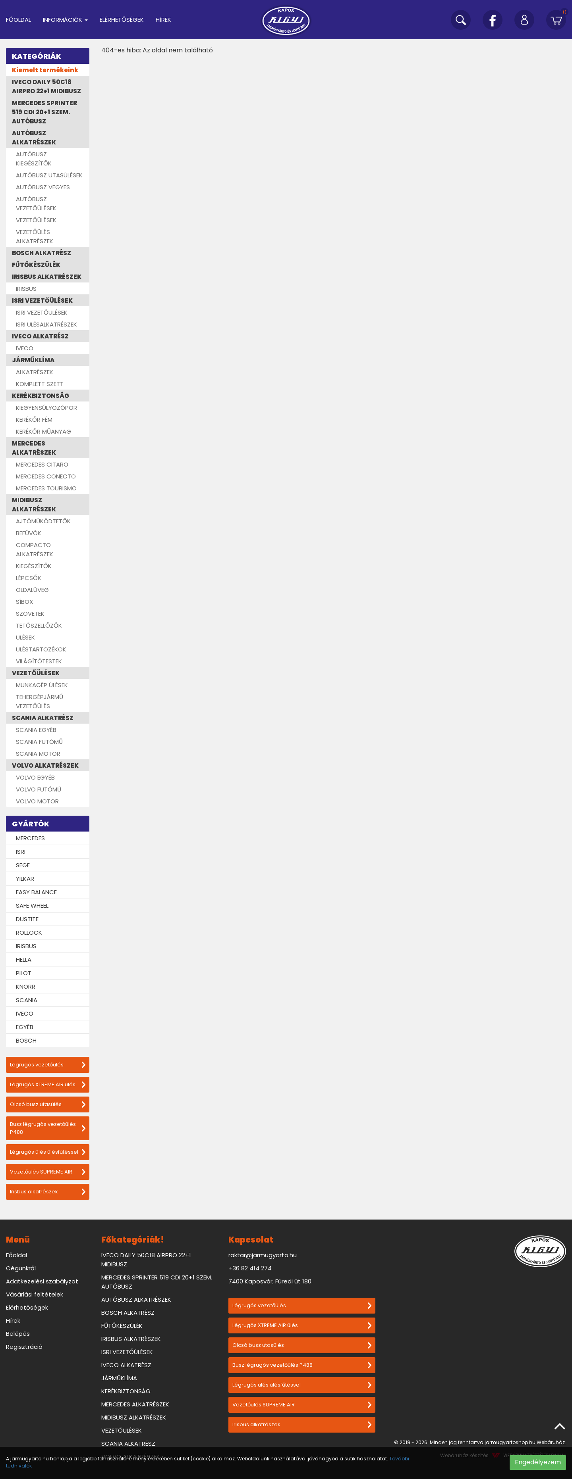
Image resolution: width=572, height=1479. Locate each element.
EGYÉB (24, 1027)
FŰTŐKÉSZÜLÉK (36, 265)
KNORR (25, 986)
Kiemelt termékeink (45, 70)
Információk (65, 19)
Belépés (18, 1333)
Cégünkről (21, 1268)
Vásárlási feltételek (34, 1294)
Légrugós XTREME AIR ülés (47, 1084)
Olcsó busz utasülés (47, 1104)
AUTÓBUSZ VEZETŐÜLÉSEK (36, 203)
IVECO (24, 348)
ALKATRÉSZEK (34, 372)
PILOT (23, 973)
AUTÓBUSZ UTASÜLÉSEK (49, 175)
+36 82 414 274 (250, 1268)
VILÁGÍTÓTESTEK (39, 661)
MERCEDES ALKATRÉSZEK (34, 448)
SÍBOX (24, 601)
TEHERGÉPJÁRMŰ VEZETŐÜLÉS (39, 701)
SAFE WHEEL (32, 905)
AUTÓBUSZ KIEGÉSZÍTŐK (34, 158)
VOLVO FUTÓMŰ (38, 789)
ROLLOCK (29, 932)
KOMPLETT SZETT (40, 384)
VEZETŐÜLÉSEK (36, 220)
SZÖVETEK (30, 613)
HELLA (23, 959)
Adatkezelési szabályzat (42, 1281)
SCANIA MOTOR (38, 753)
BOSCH (26, 1040)
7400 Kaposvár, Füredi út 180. (270, 1281)
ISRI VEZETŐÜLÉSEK (42, 300)
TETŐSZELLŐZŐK (39, 625)
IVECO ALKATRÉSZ (40, 336)
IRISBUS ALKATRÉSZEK (46, 277)
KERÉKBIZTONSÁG (40, 396)
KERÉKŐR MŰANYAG (43, 431)
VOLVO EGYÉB (35, 777)
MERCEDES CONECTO (46, 476)
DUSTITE (27, 919)
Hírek (163, 19)
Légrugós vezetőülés (47, 1064)
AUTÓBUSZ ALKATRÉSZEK (34, 137)
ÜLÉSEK (25, 637)
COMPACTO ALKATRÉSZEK (34, 549)
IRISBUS (26, 288)
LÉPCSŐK (28, 578)
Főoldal (18, 19)
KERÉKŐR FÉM (34, 419)
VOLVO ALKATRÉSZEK (45, 765)
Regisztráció (24, 1347)
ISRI (20, 851)
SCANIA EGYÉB (36, 730)
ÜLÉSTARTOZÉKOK (41, 649)
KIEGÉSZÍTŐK (34, 566)
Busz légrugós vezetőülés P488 (47, 1128)
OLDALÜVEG (32, 590)
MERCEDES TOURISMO (46, 488)
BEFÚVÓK (28, 533)
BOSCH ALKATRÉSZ (41, 253)
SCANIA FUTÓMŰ (39, 742)
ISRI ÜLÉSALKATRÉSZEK (46, 324)
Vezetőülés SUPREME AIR (47, 1172)
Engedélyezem (538, 1462)
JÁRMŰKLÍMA (33, 360)
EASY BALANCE (36, 892)
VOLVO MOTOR (37, 801)
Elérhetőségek (122, 19)
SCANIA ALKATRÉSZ (42, 718)
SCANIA (26, 1000)
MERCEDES (30, 838)
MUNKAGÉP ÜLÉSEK (42, 685)
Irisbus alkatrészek (47, 1191)
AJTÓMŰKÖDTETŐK (43, 521)
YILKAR (25, 878)
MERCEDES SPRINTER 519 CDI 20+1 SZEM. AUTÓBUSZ (44, 112)
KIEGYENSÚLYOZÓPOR (46, 407)
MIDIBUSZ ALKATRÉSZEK (34, 504)
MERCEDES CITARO (42, 464)
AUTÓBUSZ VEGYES (43, 187)
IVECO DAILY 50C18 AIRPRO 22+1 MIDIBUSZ (46, 86)
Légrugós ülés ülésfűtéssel (47, 1152)
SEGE (23, 865)
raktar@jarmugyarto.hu (262, 1255)
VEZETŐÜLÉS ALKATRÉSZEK (34, 236)
